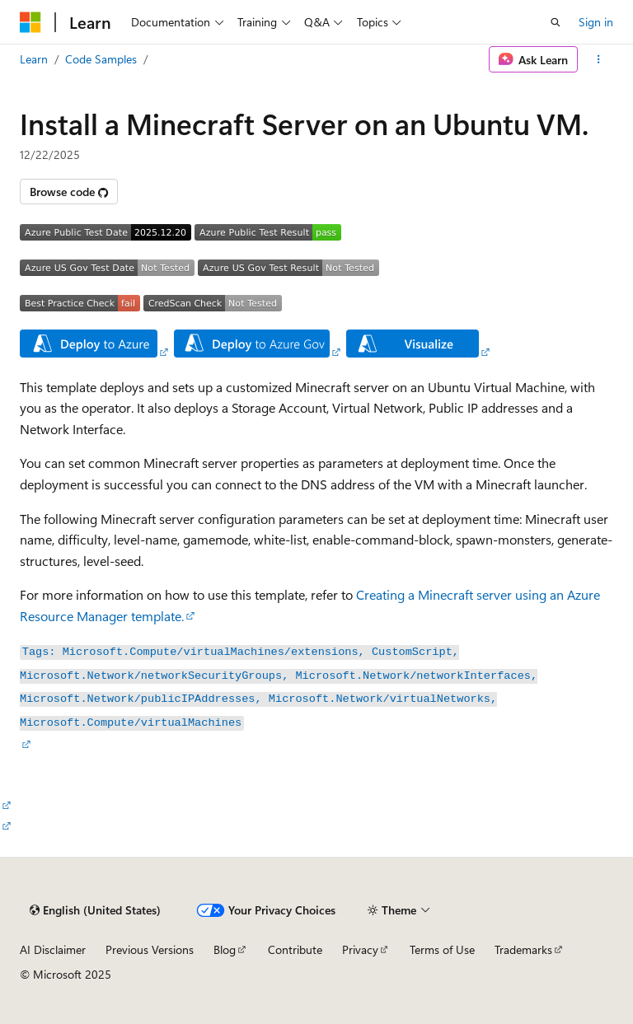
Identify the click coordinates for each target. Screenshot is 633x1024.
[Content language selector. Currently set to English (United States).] (95, 910)
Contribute (295, 949)
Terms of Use (442, 949)
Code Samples (101, 59)
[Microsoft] (30, 22)
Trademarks (523, 949)
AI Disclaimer (53, 949)
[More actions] (598, 59)
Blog (224, 949)
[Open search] (555, 22)
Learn (34, 59)
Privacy (360, 949)
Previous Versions (150, 949)
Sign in (596, 22)
